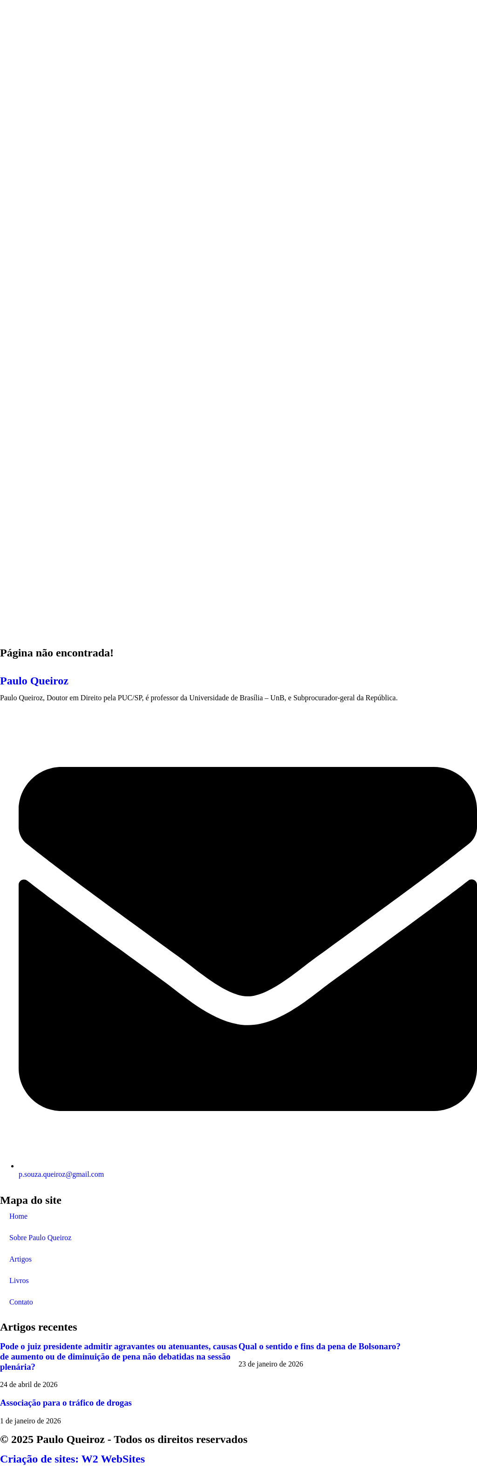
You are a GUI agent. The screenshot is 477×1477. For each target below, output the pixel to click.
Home (18, 1216)
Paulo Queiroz (34, 681)
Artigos (20, 1259)
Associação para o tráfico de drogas (66, 1403)
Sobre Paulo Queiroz (40, 1238)
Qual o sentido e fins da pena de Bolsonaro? (319, 1346)
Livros (19, 1280)
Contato (21, 1302)
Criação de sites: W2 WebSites (72, 1459)
